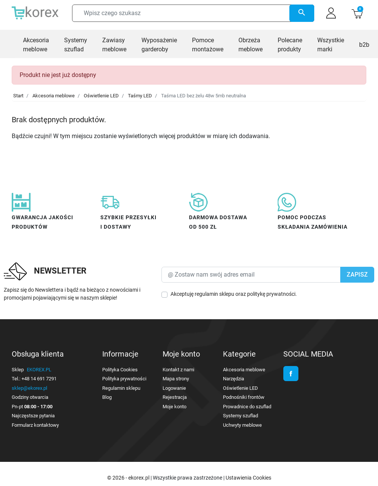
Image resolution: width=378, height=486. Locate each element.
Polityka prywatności (124, 378)
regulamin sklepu (214, 294)
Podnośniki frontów (243, 397)
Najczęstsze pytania (33, 415)
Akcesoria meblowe (53, 95)
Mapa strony (176, 378)
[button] (357, 13)
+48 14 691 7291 (39, 378)
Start (18, 95)
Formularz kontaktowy (35, 425)
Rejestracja (175, 397)
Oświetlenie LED (101, 95)
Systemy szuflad (240, 415)
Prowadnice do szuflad (247, 406)
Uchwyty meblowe (242, 425)
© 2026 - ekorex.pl (129, 478)
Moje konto (174, 406)
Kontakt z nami (178, 369)
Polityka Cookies (120, 369)
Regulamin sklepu (121, 388)
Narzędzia (233, 378)
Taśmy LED (140, 95)
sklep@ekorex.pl (29, 388)
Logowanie (174, 388)
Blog (107, 397)
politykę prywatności (271, 294)
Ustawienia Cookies (248, 478)
